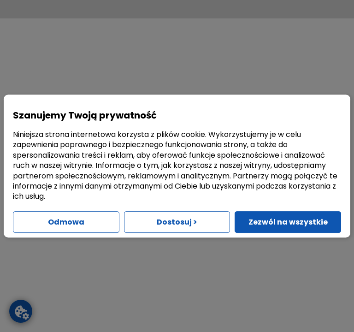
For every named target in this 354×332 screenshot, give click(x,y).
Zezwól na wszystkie (288, 222)
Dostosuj (177, 222)
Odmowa (66, 222)
